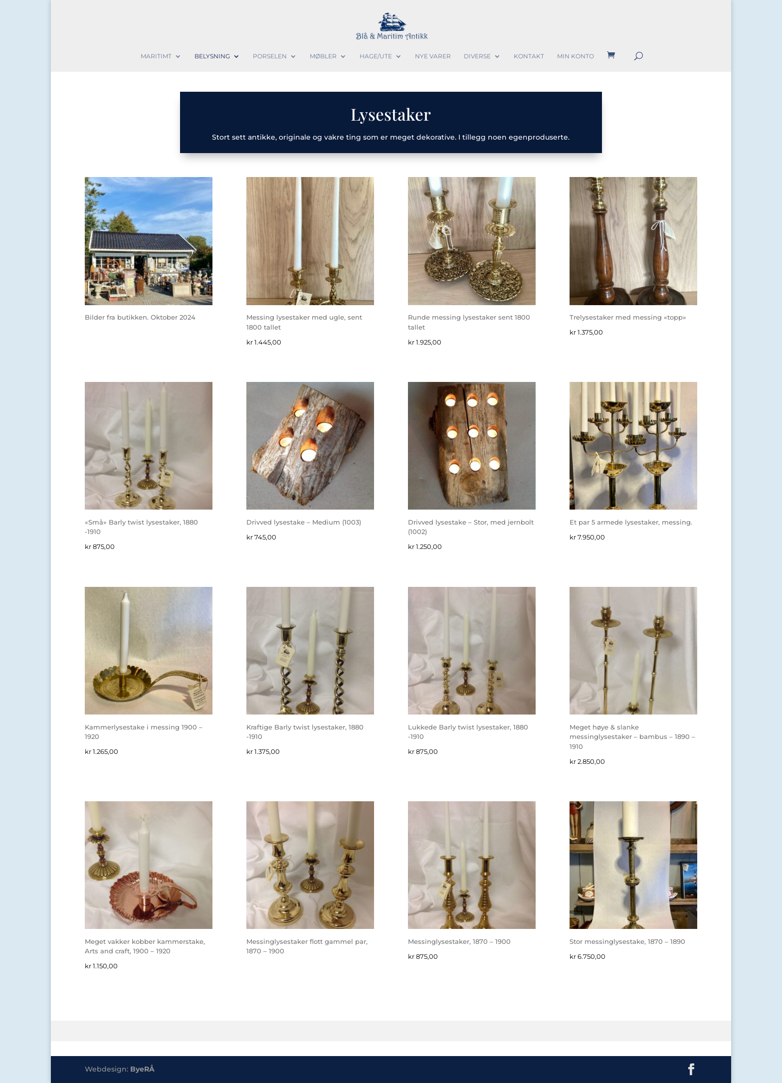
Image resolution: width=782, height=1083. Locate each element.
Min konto (575, 56)
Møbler (323, 56)
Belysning (212, 56)
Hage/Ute (376, 56)
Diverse (477, 56)
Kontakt (529, 56)
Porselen (270, 56)
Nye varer (433, 56)
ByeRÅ (142, 1069)
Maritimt (156, 56)
